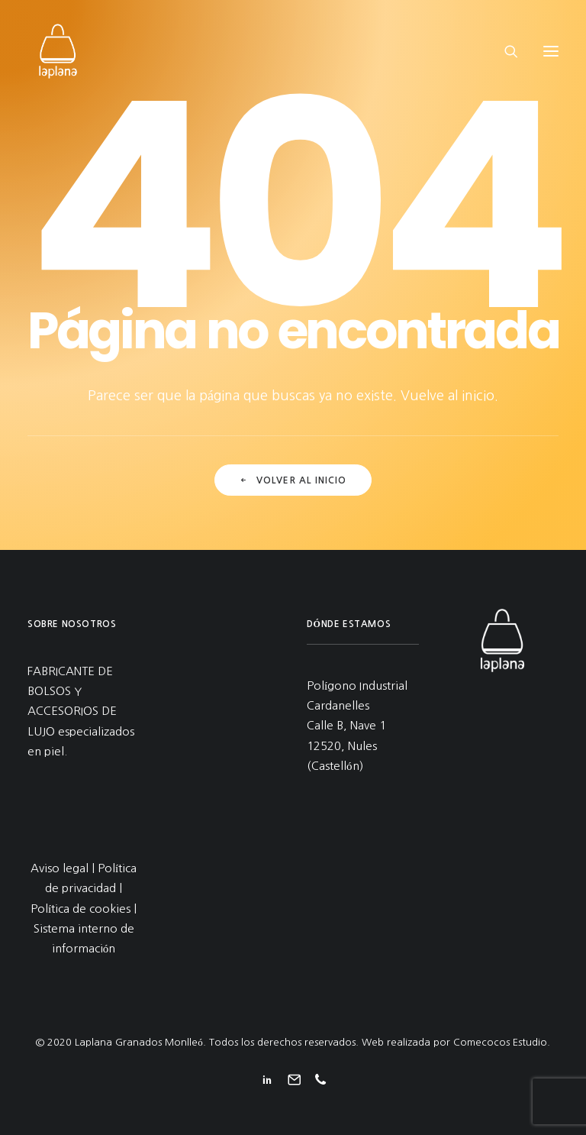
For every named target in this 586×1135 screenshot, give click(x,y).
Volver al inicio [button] (292, 480)
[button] (551, 51)
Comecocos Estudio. (501, 1042)
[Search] (504, 51)
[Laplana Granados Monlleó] (58, 51)
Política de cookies (80, 908)
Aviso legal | (64, 868)
